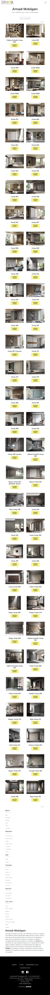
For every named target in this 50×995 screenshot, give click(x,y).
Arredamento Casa (20, 12)
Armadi (27, 12)
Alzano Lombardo (9, 908)
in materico (7, 846)
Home (13, 12)
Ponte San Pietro (9, 919)
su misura (7, 885)
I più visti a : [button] (9, 901)
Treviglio (7, 927)
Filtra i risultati (25, 18)
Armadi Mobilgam (34, 12)
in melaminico (8, 849)
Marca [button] (7, 810)
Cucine (21, 964)
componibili (7, 880)
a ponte (7, 872)
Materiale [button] (8, 831)
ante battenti (8, 895)
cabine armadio (8, 877)
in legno (7, 841)
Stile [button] (6, 855)
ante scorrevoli (8, 898)
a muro (6, 869)
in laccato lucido (8, 835)
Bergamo (7, 911)
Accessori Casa (25, 968)
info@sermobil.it (27, 983)
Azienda (14, 964)
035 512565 (26, 981)
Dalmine (7, 914)
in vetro (7, 851)
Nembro (7, 916)
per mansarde (8, 882)
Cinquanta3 (7, 817)
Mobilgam (7, 820)
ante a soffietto (8, 893)
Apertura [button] (8, 889)
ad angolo (7, 875)
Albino (6, 906)
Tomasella (7, 828)
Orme (6, 823)
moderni (7, 862)
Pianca (6, 825)
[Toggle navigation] (45, 2)
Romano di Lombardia (10, 922)
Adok (6, 815)
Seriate (6, 924)
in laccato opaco (9, 838)
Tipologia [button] (8, 865)
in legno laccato (8, 843)
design (6, 859)
